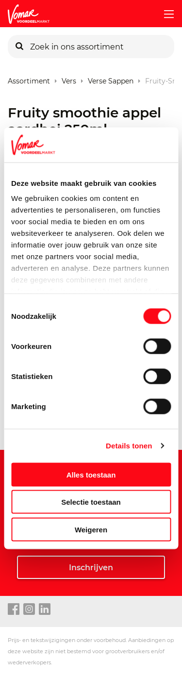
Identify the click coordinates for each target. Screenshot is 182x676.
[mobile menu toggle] (165, 14)
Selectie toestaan (91, 502)
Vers (69, 79)
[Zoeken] (19, 46)
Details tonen (129, 446)
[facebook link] (13, 609)
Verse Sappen (110, 79)
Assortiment (29, 79)
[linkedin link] (44, 609)
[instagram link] (29, 609)
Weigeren (91, 529)
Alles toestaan (91, 474)
